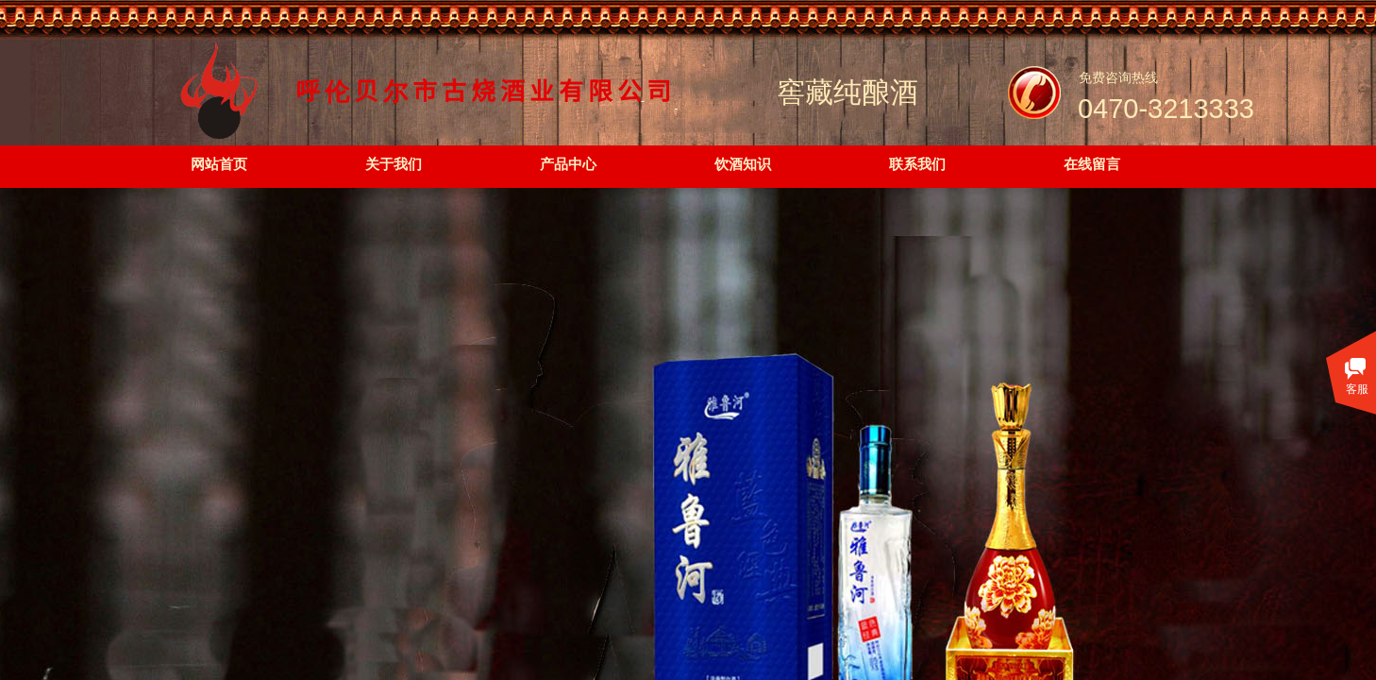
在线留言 (1092, 164)
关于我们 (393, 164)
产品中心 (568, 164)
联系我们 (917, 164)
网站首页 (219, 164)
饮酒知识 (742, 164)
